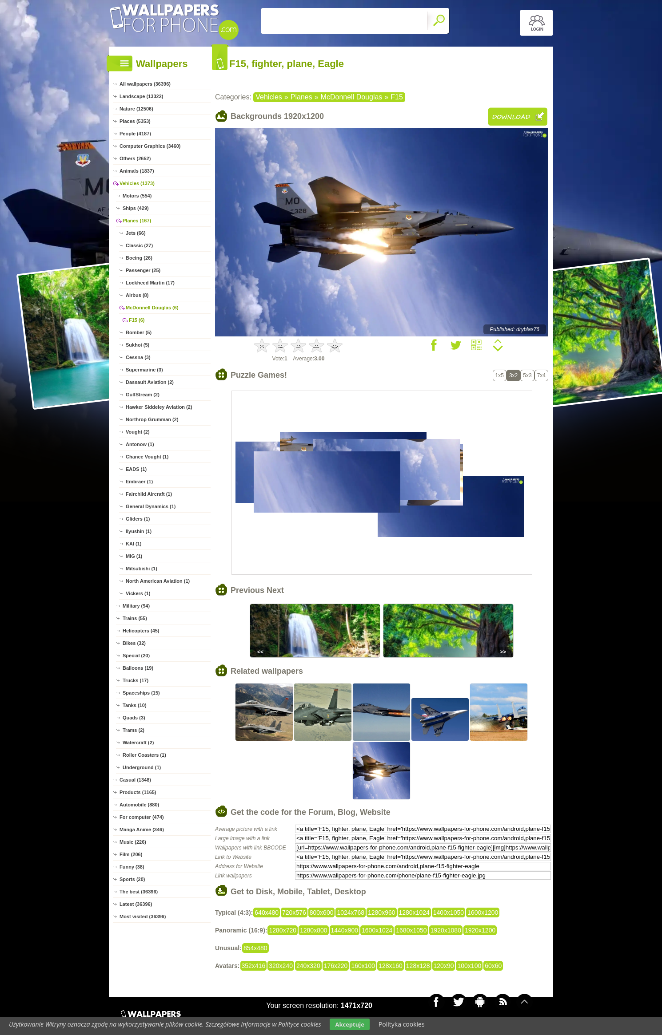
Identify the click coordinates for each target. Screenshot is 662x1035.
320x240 (281, 965)
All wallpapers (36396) (145, 84)
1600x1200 (482, 912)
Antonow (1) (140, 444)
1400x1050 (448, 912)
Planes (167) (137, 220)
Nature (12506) (136, 108)
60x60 (493, 965)
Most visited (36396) (143, 916)
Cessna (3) (138, 357)
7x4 (541, 375)
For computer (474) (142, 817)
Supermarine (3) (144, 369)
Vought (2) (138, 432)
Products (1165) (138, 792)
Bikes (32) (134, 643)
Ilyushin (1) (139, 531)
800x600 (322, 912)
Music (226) (133, 842)
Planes (301, 97)
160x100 (363, 965)
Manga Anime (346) (142, 829)
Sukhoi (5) (137, 345)
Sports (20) (132, 879)
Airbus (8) (137, 295)
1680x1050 (411, 930)
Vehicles (268, 97)
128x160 (391, 965)
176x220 (336, 965)
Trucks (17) (135, 680)
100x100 (469, 965)
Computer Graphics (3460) (150, 146)
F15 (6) (136, 320)
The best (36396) (139, 891)
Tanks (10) (135, 705)
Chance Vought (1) (147, 456)
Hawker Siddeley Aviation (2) (159, 407)
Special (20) (136, 655)
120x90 (444, 965)
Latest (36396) (136, 904)
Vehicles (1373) (137, 183)
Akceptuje (349, 1024)
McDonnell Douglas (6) (152, 307)
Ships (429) (136, 208)
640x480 (267, 912)
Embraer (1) (139, 481)
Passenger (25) (143, 270)
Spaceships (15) (141, 692)
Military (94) (136, 605)
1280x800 (313, 930)
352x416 (254, 965)
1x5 (499, 375)
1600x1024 (377, 930)
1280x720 (282, 930)
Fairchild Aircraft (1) (149, 494)
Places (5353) (135, 121)
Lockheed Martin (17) (150, 282)
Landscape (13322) (141, 96)
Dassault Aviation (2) (150, 382)
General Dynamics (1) (151, 506)
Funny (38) (132, 866)
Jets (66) (136, 233)
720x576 (294, 912)
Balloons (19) (138, 668)
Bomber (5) (139, 332)
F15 (397, 97)
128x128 (418, 965)
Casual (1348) (135, 779)
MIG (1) (134, 556)
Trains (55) (135, 618)
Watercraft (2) (138, 742)
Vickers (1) (138, 593)
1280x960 (381, 912)
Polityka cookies (402, 1024)
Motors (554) (137, 195)
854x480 (255, 948)
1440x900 (345, 930)
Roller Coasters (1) (144, 755)
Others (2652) (135, 158)
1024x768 (350, 912)
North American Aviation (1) (158, 581)
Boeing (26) (139, 258)
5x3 (527, 375)
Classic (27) (139, 245)
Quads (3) (134, 717)
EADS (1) (136, 469)
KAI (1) (133, 543)
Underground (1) (142, 767)
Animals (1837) (137, 171)
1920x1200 (480, 930)
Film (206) (131, 854)
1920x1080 (446, 930)
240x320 (308, 965)
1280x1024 (414, 912)
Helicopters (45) (141, 630)
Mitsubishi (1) (141, 568)
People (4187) (135, 133)
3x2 (513, 375)
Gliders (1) (138, 518)
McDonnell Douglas (352, 97)
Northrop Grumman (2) (152, 419)
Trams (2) (133, 730)
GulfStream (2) (143, 394)
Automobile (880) (139, 804)
